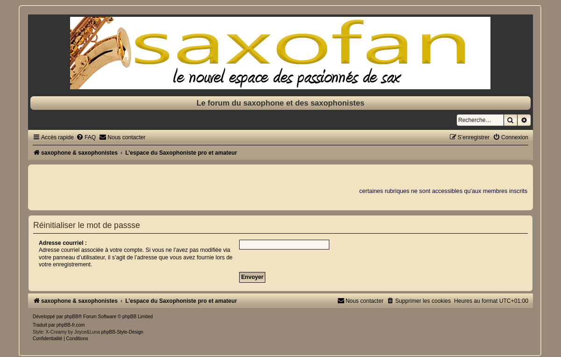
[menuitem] (86, 137)
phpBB (71, 316)
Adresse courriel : (63, 243)
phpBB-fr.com (71, 325)
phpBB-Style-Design (122, 332)
